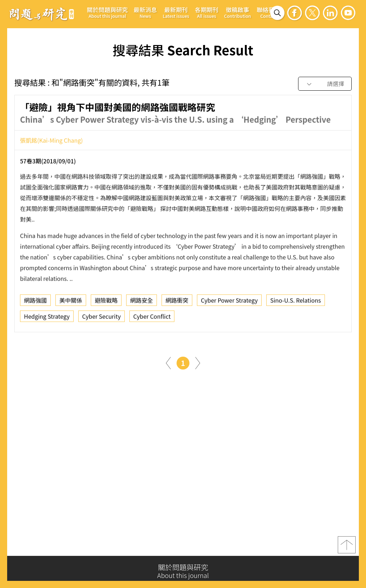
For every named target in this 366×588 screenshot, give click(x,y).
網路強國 (35, 303)
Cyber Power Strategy (229, 303)
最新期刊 (176, 12)
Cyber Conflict (152, 319)
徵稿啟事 (237, 12)
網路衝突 (176, 303)
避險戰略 (106, 303)
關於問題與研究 (107, 12)
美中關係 (70, 303)
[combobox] (324, 84)
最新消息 (145, 12)
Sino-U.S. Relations (295, 303)
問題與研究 (42, 14)
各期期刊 (206, 12)
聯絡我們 (268, 12)
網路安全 (141, 303)
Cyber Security (101, 319)
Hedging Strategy (47, 319)
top (347, 548)
